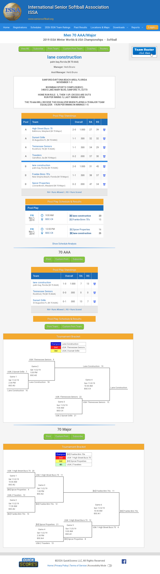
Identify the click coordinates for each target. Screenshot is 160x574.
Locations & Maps (100, 27)
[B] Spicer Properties (80, 229)
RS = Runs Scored (74, 192)
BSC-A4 (40, 538)
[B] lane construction (80, 216)
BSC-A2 (12, 484)
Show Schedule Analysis (64, 243)
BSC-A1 (97, 513)
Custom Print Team (72, 49)
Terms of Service (78, 565)
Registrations (20, 27)
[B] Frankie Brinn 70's (80, 219)
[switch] (109, 565)
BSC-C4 (49, 219)
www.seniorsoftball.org (40, 18)
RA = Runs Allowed (55, 192)
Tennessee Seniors (50, 147)
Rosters (104, 49)
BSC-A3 (33, 375)
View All (25, 49)
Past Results (80, 27)
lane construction (46, 283)
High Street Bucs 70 (50, 129)
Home (6, 27)
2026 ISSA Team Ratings (57, 27)
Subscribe (38, 49)
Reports (138, 27)
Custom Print (61, 259)
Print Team (53, 49)
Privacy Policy (61, 565)
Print (48, 259)
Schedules (36, 27)
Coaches (91, 49)
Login (151, 27)
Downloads (121, 27)
